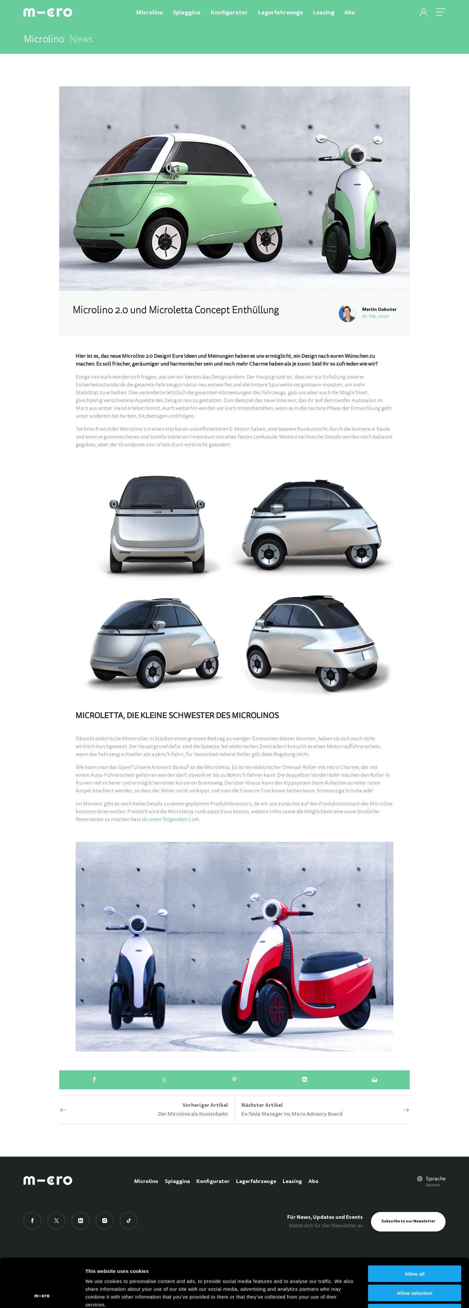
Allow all (415, 1228)
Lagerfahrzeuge (256, 1181)
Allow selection (414, 1247)
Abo (313, 1181)
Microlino (146, 1181)
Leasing (292, 1181)
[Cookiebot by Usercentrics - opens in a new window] (42, 1295)
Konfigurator (213, 1181)
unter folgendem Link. (174, 819)
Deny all (414, 1266)
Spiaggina (177, 1181)
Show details (342, 1295)
